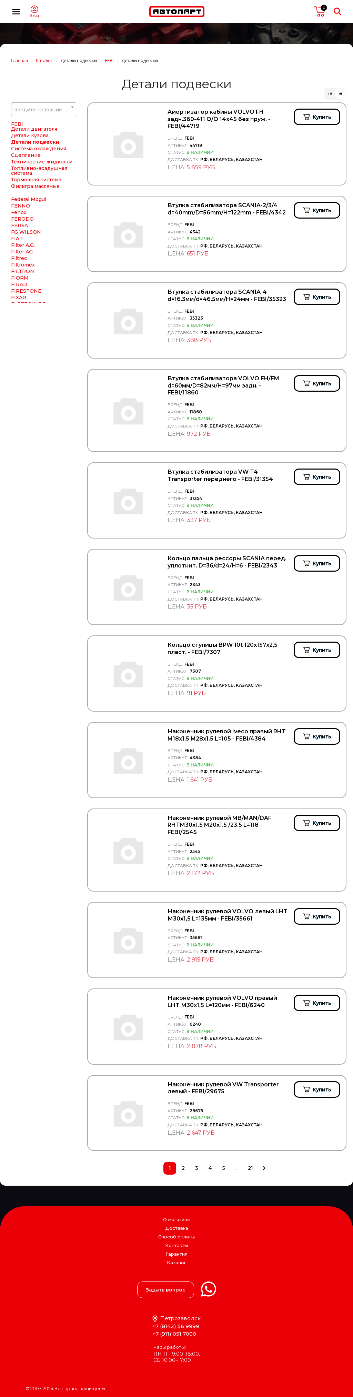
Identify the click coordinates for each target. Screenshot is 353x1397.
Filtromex (23, 265)
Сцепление (26, 155)
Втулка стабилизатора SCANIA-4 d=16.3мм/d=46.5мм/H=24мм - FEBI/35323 (227, 295)
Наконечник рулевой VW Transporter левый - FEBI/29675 (223, 1088)
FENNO (20, 206)
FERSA (19, 225)
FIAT (17, 238)
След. (264, 1168)
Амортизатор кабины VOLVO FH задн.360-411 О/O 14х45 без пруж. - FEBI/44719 (219, 119)
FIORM (20, 278)
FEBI (17, 124)
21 (250, 1168)
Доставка (176, 1228)
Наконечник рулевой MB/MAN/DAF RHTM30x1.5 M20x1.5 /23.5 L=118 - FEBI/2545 (220, 825)
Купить (322, 117)
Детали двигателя (34, 129)
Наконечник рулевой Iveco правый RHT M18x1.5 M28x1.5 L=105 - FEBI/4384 (227, 735)
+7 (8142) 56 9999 (175, 1326)
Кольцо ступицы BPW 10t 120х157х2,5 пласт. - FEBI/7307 (223, 648)
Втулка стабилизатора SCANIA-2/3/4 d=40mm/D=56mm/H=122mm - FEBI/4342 (227, 209)
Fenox (19, 212)
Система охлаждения (38, 148)
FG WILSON (26, 232)
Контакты (176, 1245)
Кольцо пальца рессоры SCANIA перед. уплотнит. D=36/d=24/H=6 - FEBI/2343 (227, 562)
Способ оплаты (176, 1236)
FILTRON (22, 271)
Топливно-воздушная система (39, 170)
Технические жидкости (41, 162)
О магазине (176, 1219)
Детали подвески (35, 142)
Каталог (176, 1262)
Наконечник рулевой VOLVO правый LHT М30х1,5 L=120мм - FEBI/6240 (222, 1001)
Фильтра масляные (35, 186)
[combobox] (43, 109)
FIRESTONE (26, 291)
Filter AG (22, 252)
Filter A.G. (23, 245)
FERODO (22, 219)
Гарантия (176, 1254)
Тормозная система (36, 180)
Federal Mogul (28, 199)
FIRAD (19, 284)
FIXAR (18, 297)
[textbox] (43, 110)
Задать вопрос (165, 1290)
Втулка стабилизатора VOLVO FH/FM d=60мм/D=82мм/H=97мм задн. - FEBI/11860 (223, 385)
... (237, 1168)
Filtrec (19, 258)
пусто (319, 11)
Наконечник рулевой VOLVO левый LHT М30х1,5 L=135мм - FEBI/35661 (228, 915)
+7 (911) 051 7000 (174, 1333)
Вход (34, 16)
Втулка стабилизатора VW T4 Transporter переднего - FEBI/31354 (220, 475)
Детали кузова (30, 135)
